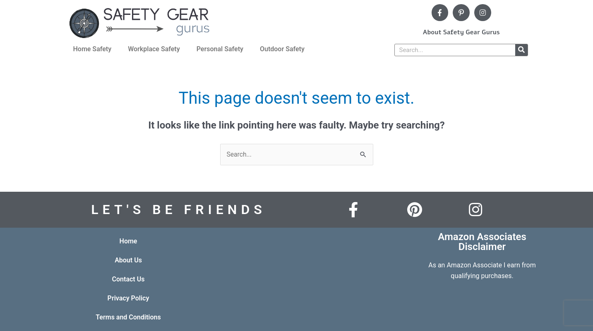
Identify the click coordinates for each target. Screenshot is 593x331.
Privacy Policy (128, 298)
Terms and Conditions (128, 317)
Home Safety (92, 49)
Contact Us (128, 279)
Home (128, 241)
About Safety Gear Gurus (461, 32)
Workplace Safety (154, 49)
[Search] (521, 50)
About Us (128, 260)
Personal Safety (220, 49)
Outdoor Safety (282, 49)
